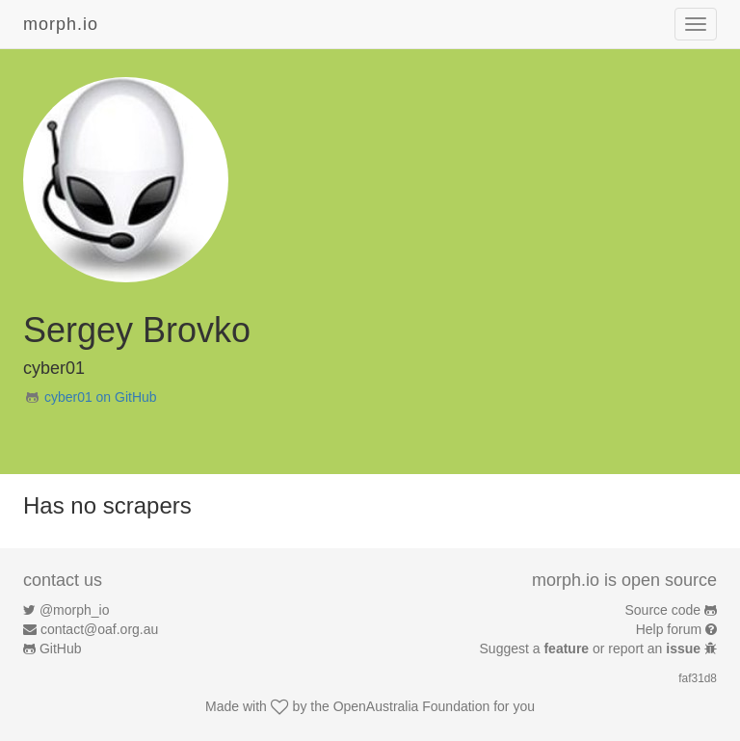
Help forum (668, 629)
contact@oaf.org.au (99, 629)
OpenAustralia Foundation (411, 706)
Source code (663, 610)
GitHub (61, 648)
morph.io (60, 24)
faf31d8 (697, 678)
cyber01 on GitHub (100, 397)
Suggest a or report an (592, 648)
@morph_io (75, 610)
